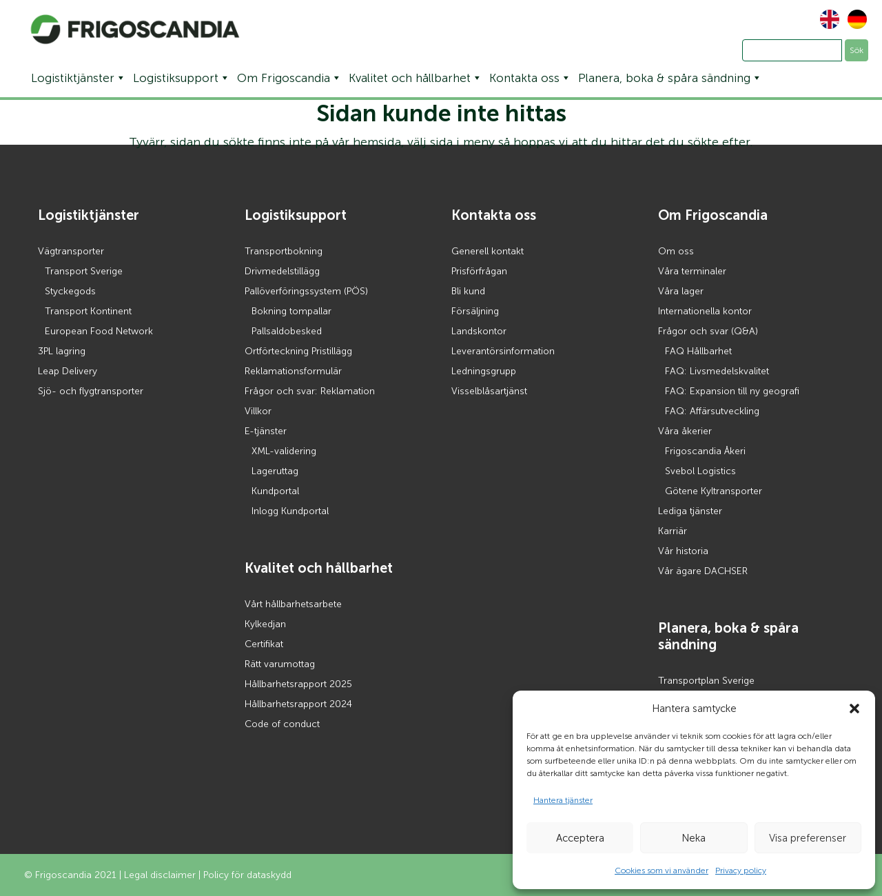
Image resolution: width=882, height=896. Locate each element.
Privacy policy (740, 870)
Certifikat (264, 644)
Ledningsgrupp (483, 371)
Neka (693, 838)
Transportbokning (283, 251)
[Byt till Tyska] (854, 20)
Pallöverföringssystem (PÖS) (306, 291)
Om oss (676, 251)
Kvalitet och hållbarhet (415, 78)
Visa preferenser (807, 838)
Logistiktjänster (78, 78)
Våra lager (681, 291)
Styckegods (70, 291)
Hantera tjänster (563, 800)
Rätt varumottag (280, 664)
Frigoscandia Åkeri (705, 451)
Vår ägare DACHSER (703, 571)
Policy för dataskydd (247, 875)
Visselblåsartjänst (489, 391)
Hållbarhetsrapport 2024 (298, 704)
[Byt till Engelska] (826, 20)
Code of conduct (282, 724)
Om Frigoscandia (289, 78)
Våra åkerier (685, 431)
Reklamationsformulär (293, 371)
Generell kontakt (487, 251)
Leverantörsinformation (503, 351)
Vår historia (683, 551)
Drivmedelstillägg (282, 271)
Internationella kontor (705, 311)
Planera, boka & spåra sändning (670, 78)
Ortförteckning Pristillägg (298, 351)
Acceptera (580, 838)
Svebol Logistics (700, 471)
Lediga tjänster (690, 511)
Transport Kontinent (88, 311)
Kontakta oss (530, 78)
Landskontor (478, 331)
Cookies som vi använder (661, 870)
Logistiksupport (181, 78)
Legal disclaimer (160, 875)
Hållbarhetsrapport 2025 (298, 684)
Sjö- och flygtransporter (90, 391)
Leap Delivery (67, 371)
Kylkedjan (265, 624)
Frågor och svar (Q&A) (708, 331)
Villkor (258, 411)
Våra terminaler (692, 271)
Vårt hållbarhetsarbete (293, 604)
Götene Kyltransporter (713, 491)
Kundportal (275, 491)
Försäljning (475, 311)
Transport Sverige (84, 271)
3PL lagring (61, 351)
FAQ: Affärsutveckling (712, 411)
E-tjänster (266, 431)
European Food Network (99, 331)
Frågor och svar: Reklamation (310, 391)
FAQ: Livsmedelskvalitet (717, 371)
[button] (854, 708)
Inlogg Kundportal (290, 511)
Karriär (672, 531)
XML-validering (284, 451)
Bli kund (468, 291)
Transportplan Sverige (706, 680)
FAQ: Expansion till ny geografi (732, 391)
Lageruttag (275, 471)
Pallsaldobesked (287, 331)
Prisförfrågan (479, 271)
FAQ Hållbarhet (698, 351)
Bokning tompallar (291, 311)
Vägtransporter (71, 251)
